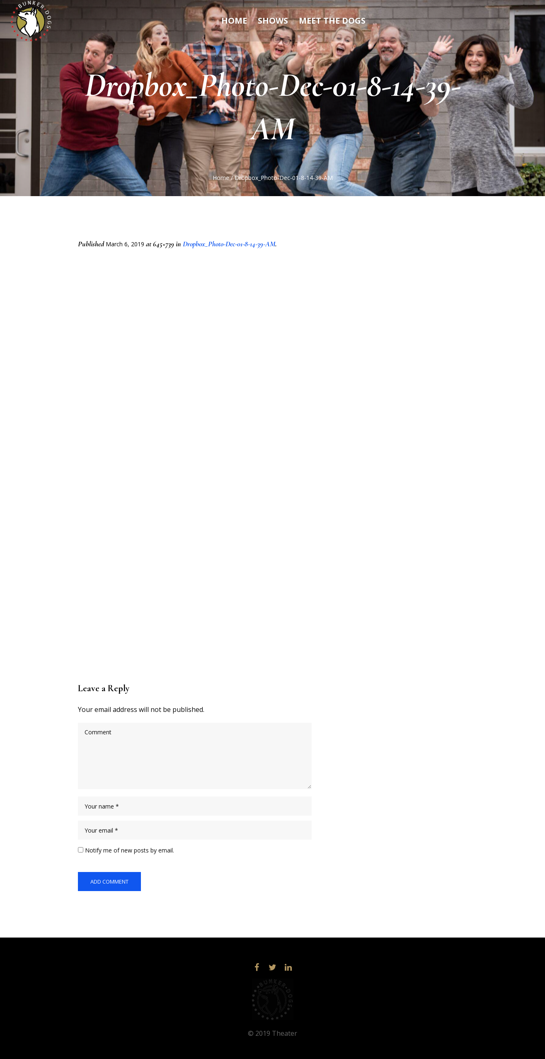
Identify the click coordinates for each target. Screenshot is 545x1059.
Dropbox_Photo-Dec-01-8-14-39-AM (229, 243)
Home (221, 178)
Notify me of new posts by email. (129, 850)
